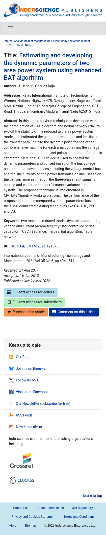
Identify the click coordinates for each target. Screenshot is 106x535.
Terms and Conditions (79, 517)
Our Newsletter (24, 404)
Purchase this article (26, 312)
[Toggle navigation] (10, 28)
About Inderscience (50, 508)
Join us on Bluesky (27, 368)
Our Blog (19, 357)
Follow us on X (24, 380)
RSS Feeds (21, 415)
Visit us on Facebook (28, 392)
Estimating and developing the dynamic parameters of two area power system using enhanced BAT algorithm (52, 66)
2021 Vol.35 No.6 (20, 45)
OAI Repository (82, 508)
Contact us (21, 508)
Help (13, 525)
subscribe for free (55, 404)
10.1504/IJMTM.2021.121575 (35, 246)
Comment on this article (73, 312)
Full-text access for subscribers (34, 302)
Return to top (92, 496)
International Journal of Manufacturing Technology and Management (47, 41)
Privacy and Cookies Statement (33, 517)
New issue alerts (25, 427)
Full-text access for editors (30, 292)
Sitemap (30, 525)
